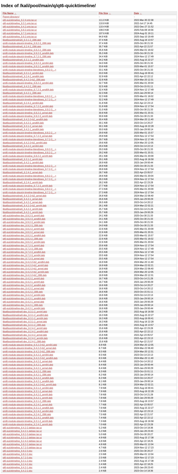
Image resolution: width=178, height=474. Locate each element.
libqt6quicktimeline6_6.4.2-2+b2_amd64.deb (25, 119)
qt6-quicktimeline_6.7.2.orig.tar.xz (20, 33)
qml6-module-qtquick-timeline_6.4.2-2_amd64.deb (28, 378)
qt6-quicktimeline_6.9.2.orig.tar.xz (20, 36)
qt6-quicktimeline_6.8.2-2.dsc (17, 454)
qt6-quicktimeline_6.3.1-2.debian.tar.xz (22, 437)
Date (136, 13)
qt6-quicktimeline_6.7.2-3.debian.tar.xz (22, 447)
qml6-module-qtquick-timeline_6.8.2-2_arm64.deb (28, 83)
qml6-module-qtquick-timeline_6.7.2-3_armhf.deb (27, 186)
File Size (103, 13)
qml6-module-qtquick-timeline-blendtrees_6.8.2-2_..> (29, 96)
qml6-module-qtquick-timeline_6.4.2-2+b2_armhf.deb (29, 384)
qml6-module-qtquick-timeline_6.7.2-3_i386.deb (27, 56)
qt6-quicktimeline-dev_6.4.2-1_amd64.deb (24, 298)
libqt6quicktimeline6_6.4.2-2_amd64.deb (23, 123)
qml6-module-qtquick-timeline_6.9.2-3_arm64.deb (28, 63)
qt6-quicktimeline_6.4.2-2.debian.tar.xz (22, 428)
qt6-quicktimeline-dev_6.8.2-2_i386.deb (23, 239)
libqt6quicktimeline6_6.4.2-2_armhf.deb (23, 209)
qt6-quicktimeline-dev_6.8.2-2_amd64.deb (24, 235)
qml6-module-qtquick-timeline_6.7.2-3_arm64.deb (28, 106)
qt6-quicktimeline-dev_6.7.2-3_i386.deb (23, 249)
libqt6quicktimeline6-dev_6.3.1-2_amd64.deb (25, 315)
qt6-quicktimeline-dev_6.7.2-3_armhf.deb (23, 245)
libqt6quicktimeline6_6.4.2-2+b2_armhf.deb (24, 205)
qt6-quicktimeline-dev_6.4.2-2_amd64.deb (24, 285)
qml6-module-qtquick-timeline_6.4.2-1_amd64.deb (28, 381)
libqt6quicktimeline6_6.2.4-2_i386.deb (22, 46)
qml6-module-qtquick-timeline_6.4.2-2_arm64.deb (28, 355)
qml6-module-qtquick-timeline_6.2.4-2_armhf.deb (27, 424)
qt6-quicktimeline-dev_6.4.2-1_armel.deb (23, 302)
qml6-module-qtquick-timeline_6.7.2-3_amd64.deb (28, 89)
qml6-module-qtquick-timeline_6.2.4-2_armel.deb (27, 404)
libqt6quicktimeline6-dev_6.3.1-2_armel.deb (25, 321)
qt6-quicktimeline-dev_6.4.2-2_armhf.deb (23, 278)
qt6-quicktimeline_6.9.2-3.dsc (17, 451)
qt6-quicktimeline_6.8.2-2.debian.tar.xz (22, 444)
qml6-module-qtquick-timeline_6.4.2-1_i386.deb (27, 375)
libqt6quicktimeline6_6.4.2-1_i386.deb (22, 93)
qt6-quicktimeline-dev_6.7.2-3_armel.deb (23, 258)
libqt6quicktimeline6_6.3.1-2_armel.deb (22, 126)
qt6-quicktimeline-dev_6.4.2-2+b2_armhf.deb (25, 265)
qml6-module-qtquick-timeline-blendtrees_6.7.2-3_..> (29, 99)
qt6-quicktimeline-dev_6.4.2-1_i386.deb (23, 305)
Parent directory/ (11, 17)
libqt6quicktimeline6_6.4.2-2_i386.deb (22, 86)
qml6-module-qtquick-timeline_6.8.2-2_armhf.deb (27, 156)
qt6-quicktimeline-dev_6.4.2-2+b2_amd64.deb (26, 262)
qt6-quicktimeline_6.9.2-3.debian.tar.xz (22, 434)
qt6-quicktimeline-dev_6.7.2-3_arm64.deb (24, 255)
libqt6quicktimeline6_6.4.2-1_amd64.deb (23, 129)
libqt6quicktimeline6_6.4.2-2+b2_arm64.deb (25, 143)
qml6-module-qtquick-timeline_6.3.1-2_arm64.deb (28, 388)
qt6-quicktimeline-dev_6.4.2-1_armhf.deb (23, 282)
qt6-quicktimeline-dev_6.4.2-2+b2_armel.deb (25, 268)
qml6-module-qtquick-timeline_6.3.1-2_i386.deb (27, 401)
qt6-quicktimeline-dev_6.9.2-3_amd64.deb (24, 219)
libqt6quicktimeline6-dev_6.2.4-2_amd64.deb (25, 331)
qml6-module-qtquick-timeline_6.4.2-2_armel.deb (27, 361)
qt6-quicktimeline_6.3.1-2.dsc (17, 461)
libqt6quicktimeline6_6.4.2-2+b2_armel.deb (24, 196)
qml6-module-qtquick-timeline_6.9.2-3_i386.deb (27, 43)
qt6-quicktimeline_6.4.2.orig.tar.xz (20, 26)
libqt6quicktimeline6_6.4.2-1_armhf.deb (23, 212)
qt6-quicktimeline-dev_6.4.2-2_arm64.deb (24, 295)
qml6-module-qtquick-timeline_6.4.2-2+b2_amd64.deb (30, 358)
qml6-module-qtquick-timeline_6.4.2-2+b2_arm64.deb (30, 345)
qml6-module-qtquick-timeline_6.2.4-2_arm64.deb (28, 411)
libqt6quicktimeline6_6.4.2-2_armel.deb (22, 202)
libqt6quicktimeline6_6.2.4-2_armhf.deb (23, 182)
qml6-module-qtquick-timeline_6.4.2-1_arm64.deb (28, 365)
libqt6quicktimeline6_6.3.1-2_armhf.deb (23, 159)
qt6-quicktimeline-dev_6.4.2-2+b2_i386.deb (24, 275)
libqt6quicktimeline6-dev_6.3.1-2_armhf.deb (25, 311)
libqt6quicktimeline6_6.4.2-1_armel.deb (22, 199)
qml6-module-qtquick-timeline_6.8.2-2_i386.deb (27, 50)
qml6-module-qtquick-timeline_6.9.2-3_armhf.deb (27, 116)
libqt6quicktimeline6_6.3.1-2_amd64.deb (23, 60)
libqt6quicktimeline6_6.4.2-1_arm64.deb (23, 162)
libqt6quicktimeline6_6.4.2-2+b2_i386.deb (24, 79)
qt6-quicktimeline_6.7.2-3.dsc (17, 457)
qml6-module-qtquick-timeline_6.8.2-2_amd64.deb (28, 66)
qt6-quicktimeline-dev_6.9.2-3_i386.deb (23, 225)
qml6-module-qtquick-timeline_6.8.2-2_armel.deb (27, 113)
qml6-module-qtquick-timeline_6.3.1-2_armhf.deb (27, 421)
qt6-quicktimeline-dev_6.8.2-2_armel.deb (23, 232)
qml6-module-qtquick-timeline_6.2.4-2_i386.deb (27, 414)
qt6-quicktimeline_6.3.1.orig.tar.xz (20, 23)
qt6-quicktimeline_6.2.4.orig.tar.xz (20, 20)
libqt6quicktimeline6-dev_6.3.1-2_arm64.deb (25, 318)
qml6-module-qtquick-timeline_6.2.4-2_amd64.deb (28, 418)
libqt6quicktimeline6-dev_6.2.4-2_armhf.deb (25, 328)
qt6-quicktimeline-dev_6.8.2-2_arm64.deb (24, 242)
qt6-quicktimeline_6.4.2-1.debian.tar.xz (22, 431)
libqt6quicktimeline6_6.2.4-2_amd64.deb (23, 76)
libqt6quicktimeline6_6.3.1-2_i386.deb (22, 40)
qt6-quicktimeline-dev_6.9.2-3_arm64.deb (24, 222)
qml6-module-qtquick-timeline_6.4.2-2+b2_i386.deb (29, 351)
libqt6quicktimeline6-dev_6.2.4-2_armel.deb (25, 335)
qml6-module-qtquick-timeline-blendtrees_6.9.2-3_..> (29, 70)
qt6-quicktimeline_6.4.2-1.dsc (17, 467)
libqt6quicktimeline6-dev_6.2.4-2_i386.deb (24, 341)
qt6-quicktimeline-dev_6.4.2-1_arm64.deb (24, 308)
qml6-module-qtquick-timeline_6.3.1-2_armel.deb (27, 391)
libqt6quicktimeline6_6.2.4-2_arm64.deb (23, 103)
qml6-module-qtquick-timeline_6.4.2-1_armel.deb (27, 368)
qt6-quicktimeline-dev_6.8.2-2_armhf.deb (23, 229)
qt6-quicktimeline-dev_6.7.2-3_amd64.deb (24, 252)
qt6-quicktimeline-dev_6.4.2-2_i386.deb (23, 292)
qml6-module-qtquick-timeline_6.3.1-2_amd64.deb (28, 408)
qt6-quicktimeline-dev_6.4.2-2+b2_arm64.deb (26, 272)
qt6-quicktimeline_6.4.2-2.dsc (17, 471)
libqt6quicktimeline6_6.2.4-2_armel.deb (22, 172)
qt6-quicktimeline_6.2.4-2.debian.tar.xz (22, 441)
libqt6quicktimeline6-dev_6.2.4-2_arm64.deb (25, 338)
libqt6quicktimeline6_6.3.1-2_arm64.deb (23, 73)
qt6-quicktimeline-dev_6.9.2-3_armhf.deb (23, 215)
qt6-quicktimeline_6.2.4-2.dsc (17, 464)
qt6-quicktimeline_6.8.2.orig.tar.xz (20, 30)
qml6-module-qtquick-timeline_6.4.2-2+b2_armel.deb (29, 348)
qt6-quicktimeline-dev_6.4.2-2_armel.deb (23, 288)
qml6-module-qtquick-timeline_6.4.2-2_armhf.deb (27, 394)
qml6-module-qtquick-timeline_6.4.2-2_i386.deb (27, 371)
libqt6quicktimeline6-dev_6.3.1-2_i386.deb (24, 325)
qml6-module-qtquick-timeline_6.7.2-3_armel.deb (27, 136)
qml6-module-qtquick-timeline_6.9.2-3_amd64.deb (28, 53)
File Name (8, 13)
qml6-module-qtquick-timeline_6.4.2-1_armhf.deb (27, 398)
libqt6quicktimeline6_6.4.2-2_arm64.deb (23, 146)
